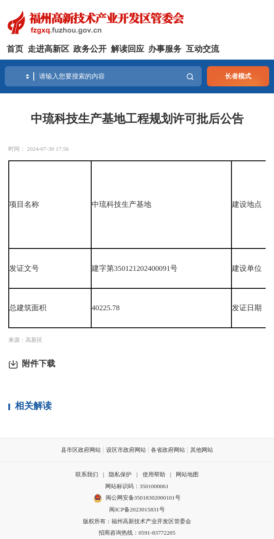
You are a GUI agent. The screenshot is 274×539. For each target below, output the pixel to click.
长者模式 (238, 76)
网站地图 (187, 474)
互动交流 (202, 48)
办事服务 (164, 48)
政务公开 (90, 48)
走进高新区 (48, 48)
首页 (15, 48)
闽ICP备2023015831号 (136, 509)
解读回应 (127, 48)
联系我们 (86, 474)
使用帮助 (153, 474)
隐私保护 (120, 474)
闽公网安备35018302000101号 (143, 497)
